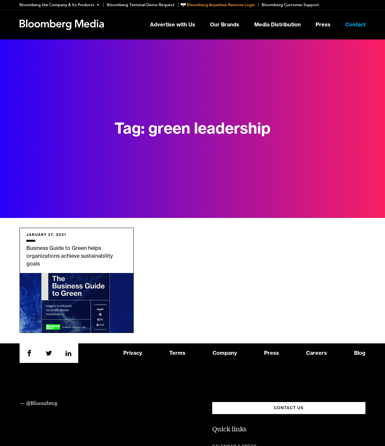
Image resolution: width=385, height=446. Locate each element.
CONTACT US (289, 408)
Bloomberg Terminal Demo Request (141, 5)
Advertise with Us (172, 24)
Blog (359, 353)
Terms (177, 353)
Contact (355, 24)
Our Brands (224, 24)
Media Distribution (277, 24)
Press (323, 24)
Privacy (132, 353)
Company (225, 353)
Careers (316, 353)
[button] (61, 5)
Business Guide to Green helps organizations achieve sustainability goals (69, 256)
